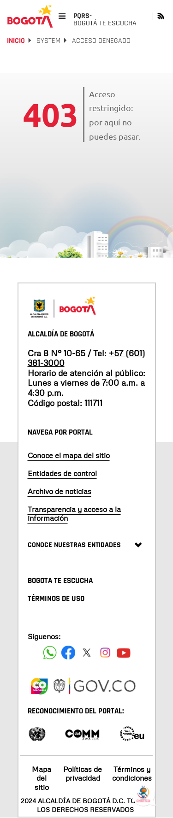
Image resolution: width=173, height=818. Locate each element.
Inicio (16, 41)
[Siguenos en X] (87, 652)
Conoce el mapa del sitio (69, 455)
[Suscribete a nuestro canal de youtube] (124, 652)
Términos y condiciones (132, 774)
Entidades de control (62, 473)
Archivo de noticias (59, 491)
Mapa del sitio (41, 778)
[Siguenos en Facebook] (50, 652)
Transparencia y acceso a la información (74, 514)
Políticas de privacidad (82, 774)
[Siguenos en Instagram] (105, 652)
